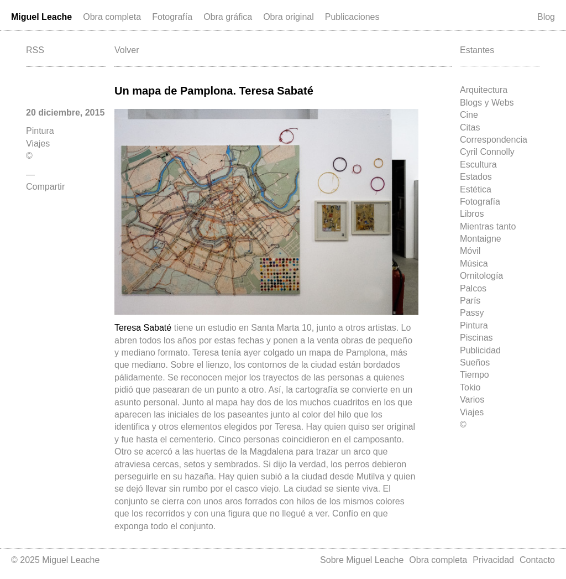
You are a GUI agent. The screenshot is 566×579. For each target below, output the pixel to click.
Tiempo (474, 374)
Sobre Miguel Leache (361, 560)
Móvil (470, 250)
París (470, 300)
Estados (476, 176)
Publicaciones (352, 17)
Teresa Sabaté (144, 327)
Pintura (474, 325)
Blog (546, 17)
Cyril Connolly (487, 152)
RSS (35, 50)
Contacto (537, 560)
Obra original (288, 17)
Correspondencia (493, 139)
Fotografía (172, 17)
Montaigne (480, 238)
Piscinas (476, 337)
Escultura (478, 164)
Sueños (475, 362)
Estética (475, 189)
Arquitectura (483, 90)
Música (474, 263)
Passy (472, 312)
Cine (469, 114)
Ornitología (481, 275)
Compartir (45, 186)
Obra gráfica (227, 17)
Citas (470, 127)
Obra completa (112, 17)
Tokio (470, 387)
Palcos (473, 288)
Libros (472, 213)
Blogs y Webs (487, 102)
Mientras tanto (488, 226)
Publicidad (480, 350)
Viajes (472, 412)
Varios (472, 399)
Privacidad (493, 560)
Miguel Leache (41, 17)
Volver (126, 50)
